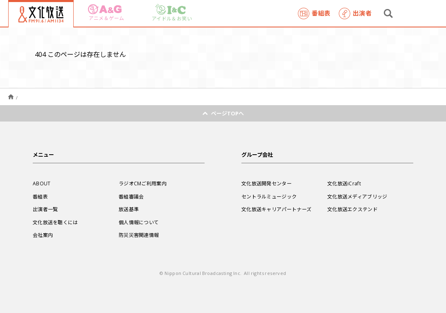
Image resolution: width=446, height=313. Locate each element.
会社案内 (43, 235)
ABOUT (42, 183)
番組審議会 (131, 196)
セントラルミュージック (269, 196)
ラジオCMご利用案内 (143, 183)
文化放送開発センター (266, 183)
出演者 (355, 13)
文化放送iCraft (344, 183)
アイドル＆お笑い (172, 13)
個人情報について (139, 222)
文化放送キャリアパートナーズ (276, 209)
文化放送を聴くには (55, 222)
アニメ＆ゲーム (106, 13)
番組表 (314, 13)
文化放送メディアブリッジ (357, 196)
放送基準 (129, 209)
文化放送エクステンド (352, 209)
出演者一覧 (45, 209)
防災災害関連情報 (139, 235)
